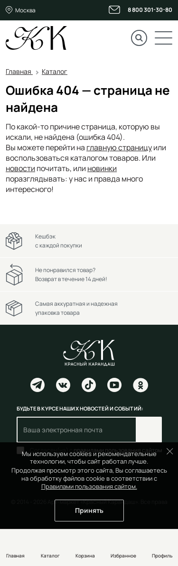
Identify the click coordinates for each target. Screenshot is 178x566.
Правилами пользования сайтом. (89, 486)
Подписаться (149, 430)
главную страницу (119, 147)
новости (20, 168)
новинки (102, 168)
